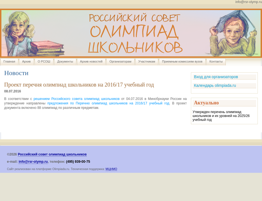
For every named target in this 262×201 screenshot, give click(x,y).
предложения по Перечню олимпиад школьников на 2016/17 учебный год (108, 103)
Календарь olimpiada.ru (215, 85)
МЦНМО (111, 169)
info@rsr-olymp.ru (33, 162)
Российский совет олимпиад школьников (52, 154)
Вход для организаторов (216, 77)
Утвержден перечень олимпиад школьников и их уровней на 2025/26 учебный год (221, 116)
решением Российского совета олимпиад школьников (76, 99)
